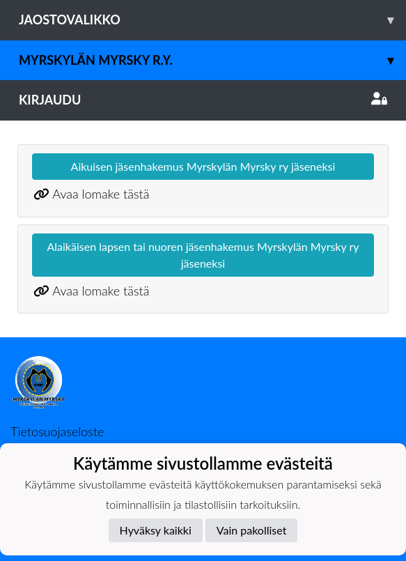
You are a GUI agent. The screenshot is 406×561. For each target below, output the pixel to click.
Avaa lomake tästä (100, 193)
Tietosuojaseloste (57, 431)
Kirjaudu (203, 99)
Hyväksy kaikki (156, 530)
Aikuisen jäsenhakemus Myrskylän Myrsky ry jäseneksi (203, 166)
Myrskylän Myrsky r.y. (212, 60)
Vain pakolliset (252, 530)
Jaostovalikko (212, 20)
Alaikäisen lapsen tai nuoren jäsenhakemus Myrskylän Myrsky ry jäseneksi (203, 255)
